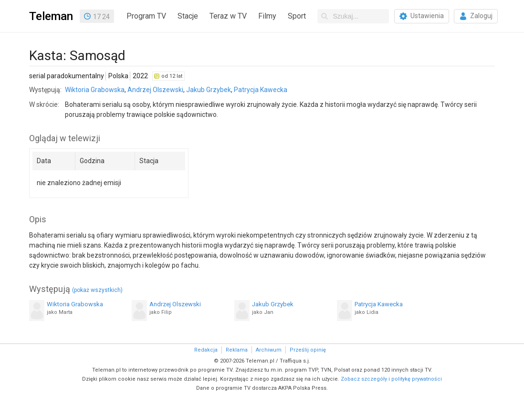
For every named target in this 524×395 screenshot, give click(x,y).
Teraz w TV (228, 16)
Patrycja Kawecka (260, 90)
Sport (297, 16)
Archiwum (269, 350)
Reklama (237, 350)
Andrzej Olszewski (155, 90)
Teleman (51, 16)
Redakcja (206, 350)
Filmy (267, 16)
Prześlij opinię (308, 350)
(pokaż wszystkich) (97, 290)
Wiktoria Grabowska (95, 90)
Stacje (188, 16)
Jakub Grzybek (208, 90)
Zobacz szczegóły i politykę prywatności (391, 379)
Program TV (146, 16)
